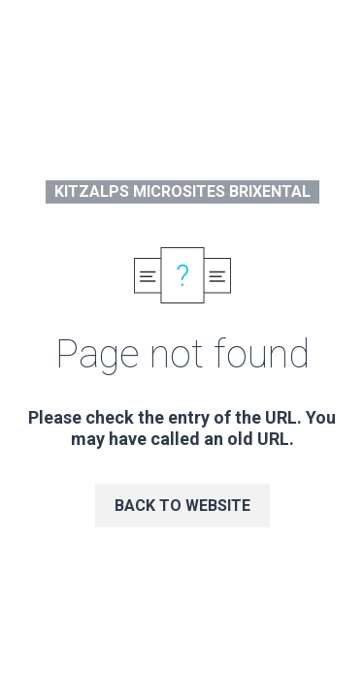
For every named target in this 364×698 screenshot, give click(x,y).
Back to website (182, 505)
